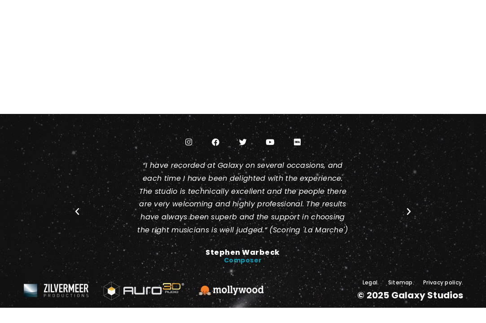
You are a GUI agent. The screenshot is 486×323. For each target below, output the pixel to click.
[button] (77, 211)
